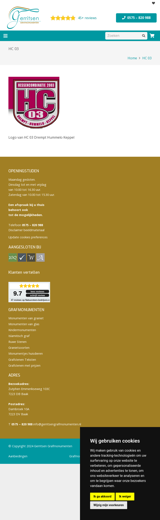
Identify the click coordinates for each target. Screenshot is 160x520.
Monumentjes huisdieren (25, 354)
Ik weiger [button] (125, 496)
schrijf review (37, 295)
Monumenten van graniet (26, 318)
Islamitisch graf (18, 336)
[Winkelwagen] (152, 36)
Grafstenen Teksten (22, 360)
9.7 (17, 293)
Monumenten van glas (23, 324)
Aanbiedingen (17, 456)
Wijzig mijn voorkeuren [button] (108, 505)
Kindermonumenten (22, 330)
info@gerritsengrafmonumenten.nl (57, 424)
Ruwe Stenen (17, 342)
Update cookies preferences (28, 237)
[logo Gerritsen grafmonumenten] (24, 17)
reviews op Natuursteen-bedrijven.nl (30, 300)
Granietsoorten (18, 348)
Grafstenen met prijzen (24, 365)
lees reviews (37, 291)
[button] (5, 36)
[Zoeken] (126, 35)
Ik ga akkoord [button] (102, 496)
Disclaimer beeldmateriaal (26, 230)
